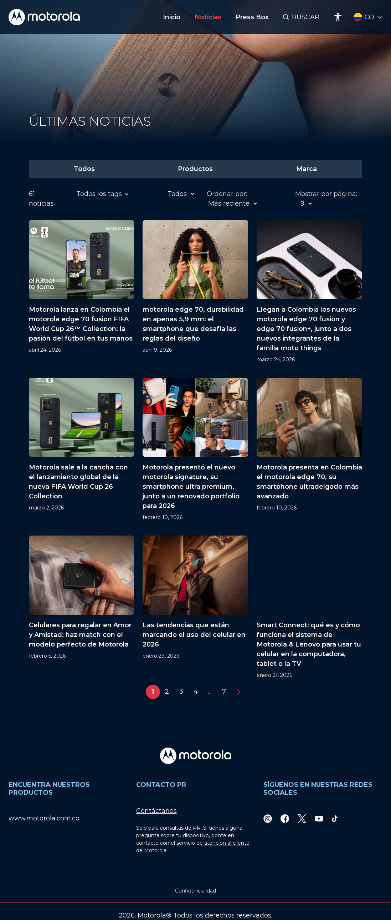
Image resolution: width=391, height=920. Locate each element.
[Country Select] (368, 17)
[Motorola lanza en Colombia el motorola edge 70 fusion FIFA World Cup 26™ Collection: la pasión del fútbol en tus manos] (81, 291)
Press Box (252, 17)
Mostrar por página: (326, 194)
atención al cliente (226, 843)
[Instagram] (267, 818)
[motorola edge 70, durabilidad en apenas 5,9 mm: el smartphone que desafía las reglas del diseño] (195, 291)
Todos (84, 169)
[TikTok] (335, 818)
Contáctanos (156, 811)
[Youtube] (319, 818)
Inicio (171, 17)
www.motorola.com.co (44, 818)
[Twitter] (302, 818)
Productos (195, 169)
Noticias (208, 17)
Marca (306, 169)
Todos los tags (100, 194)
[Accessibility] (338, 17)
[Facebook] (285, 818)
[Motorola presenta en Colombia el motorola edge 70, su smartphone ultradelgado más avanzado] (309, 449)
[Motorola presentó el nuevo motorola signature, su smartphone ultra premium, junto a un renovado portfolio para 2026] (195, 449)
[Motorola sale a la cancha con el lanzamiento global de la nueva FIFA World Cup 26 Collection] (81, 449)
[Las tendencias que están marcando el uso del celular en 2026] (195, 607)
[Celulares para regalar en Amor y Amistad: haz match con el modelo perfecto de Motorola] (81, 607)
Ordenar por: (227, 194)
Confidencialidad (195, 891)
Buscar (305, 17)
